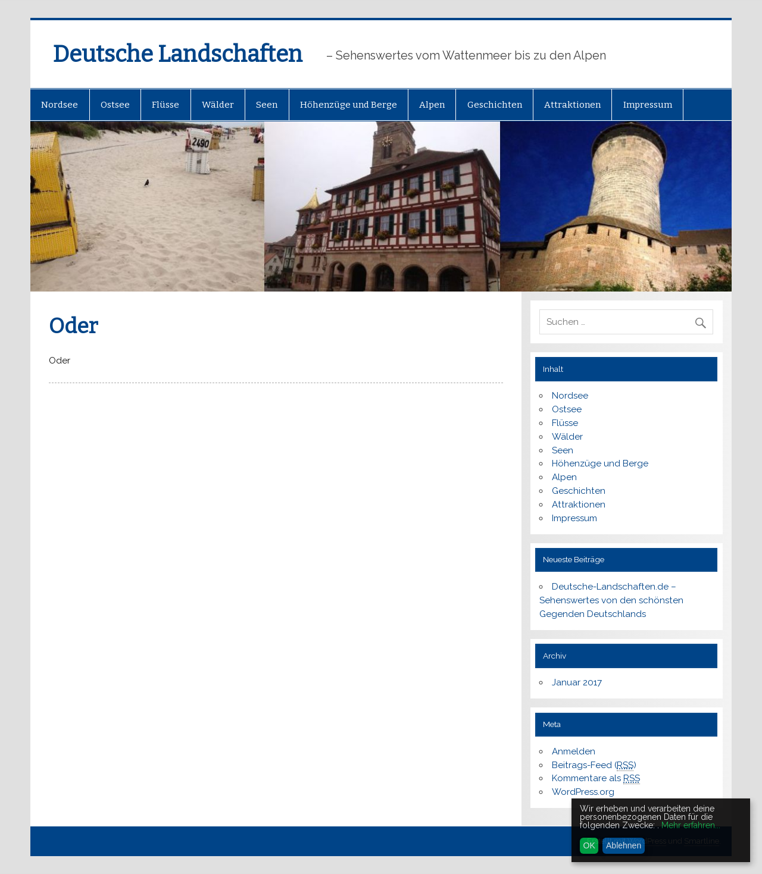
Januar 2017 (577, 682)
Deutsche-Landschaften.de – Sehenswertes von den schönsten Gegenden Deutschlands (611, 600)
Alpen (432, 104)
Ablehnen (623, 845)
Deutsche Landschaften (177, 54)
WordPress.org (583, 792)
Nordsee (59, 104)
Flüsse (165, 104)
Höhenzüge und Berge (348, 104)
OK (589, 845)
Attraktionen (572, 104)
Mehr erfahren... (690, 825)
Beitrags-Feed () (594, 765)
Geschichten (494, 104)
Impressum (647, 104)
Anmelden (573, 751)
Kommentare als (596, 778)
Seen (266, 104)
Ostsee (115, 104)
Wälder (218, 104)
